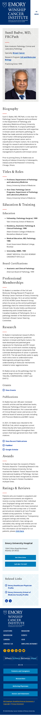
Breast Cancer (19, 53)
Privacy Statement (17, 704)
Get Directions (20, 557)
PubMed (9, 445)
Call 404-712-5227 (20, 564)
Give (23, 639)
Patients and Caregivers (20, 671)
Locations (7, 631)
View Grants (11, 390)
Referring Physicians (20, 686)
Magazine (25, 631)
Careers (6, 639)
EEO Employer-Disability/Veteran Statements (18, 701)
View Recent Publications (16, 441)
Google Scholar (12, 449)
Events (24, 635)
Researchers (20, 679)
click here (20, 531)
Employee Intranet (29, 644)
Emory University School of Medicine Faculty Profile (19, 593)
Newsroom (7, 635)
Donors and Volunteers (20, 694)
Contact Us (8, 644)
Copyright (6, 704)
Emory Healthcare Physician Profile (20, 586)
